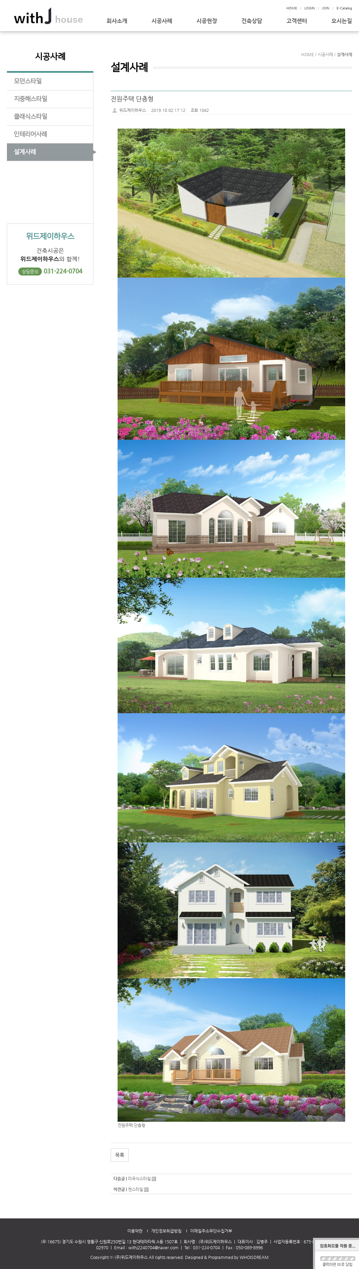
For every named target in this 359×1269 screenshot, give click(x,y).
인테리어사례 (30, 134)
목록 (119, 1155)
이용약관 (134, 1230)
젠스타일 (135, 1189)
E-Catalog (344, 8)
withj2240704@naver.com (153, 1247)
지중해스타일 (30, 99)
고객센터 (296, 21)
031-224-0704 (63, 270)
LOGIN (309, 8)
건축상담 (251, 21)
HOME (291, 8)
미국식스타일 (139, 1178)
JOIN (325, 8)
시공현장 (206, 21)
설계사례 (25, 152)
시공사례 (161, 21)
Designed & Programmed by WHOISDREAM (227, 1257)
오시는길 (341, 21)
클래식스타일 (30, 116)
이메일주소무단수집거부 (211, 1230)
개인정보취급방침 (166, 1230)
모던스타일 (28, 81)
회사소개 (117, 21)
